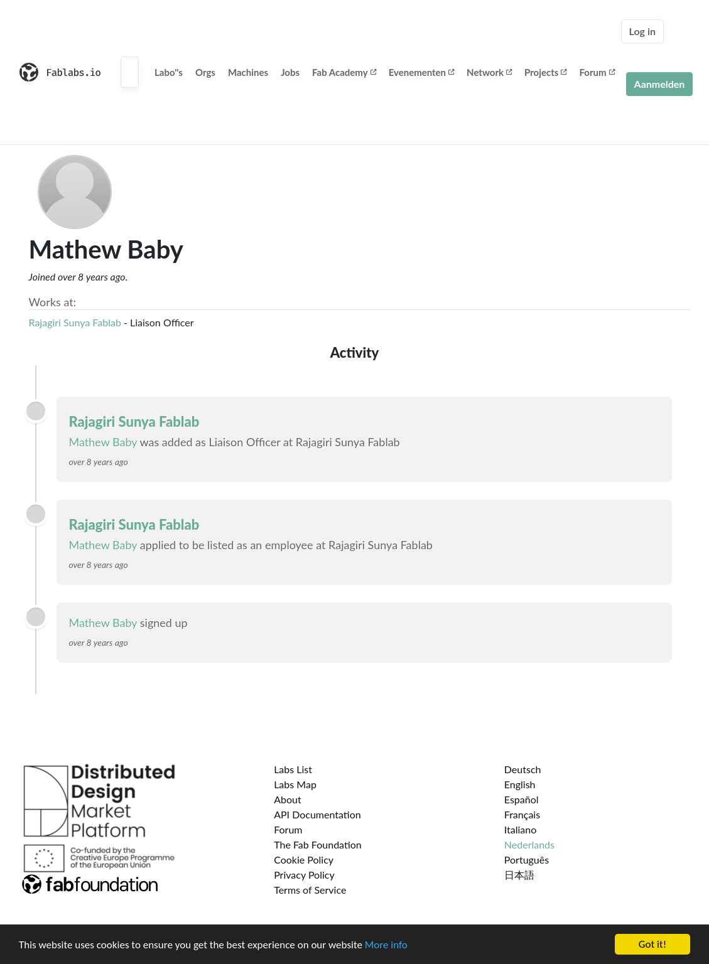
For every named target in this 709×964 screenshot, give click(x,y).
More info (386, 945)
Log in (642, 31)
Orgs (205, 72)
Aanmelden (659, 84)
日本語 (519, 875)
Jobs (290, 72)
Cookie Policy (303, 859)
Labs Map (295, 784)
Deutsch (522, 769)
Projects (545, 72)
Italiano (520, 829)
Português (526, 859)
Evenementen (421, 72)
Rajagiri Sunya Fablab (76, 322)
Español (521, 799)
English (520, 784)
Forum (596, 72)
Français (522, 814)
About (287, 799)
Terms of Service (310, 890)
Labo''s (168, 72)
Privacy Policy (304, 875)
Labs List (293, 769)
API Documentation (317, 814)
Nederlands (529, 844)
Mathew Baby (103, 442)
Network (489, 72)
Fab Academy (344, 72)
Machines (248, 72)
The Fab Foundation (318, 844)
